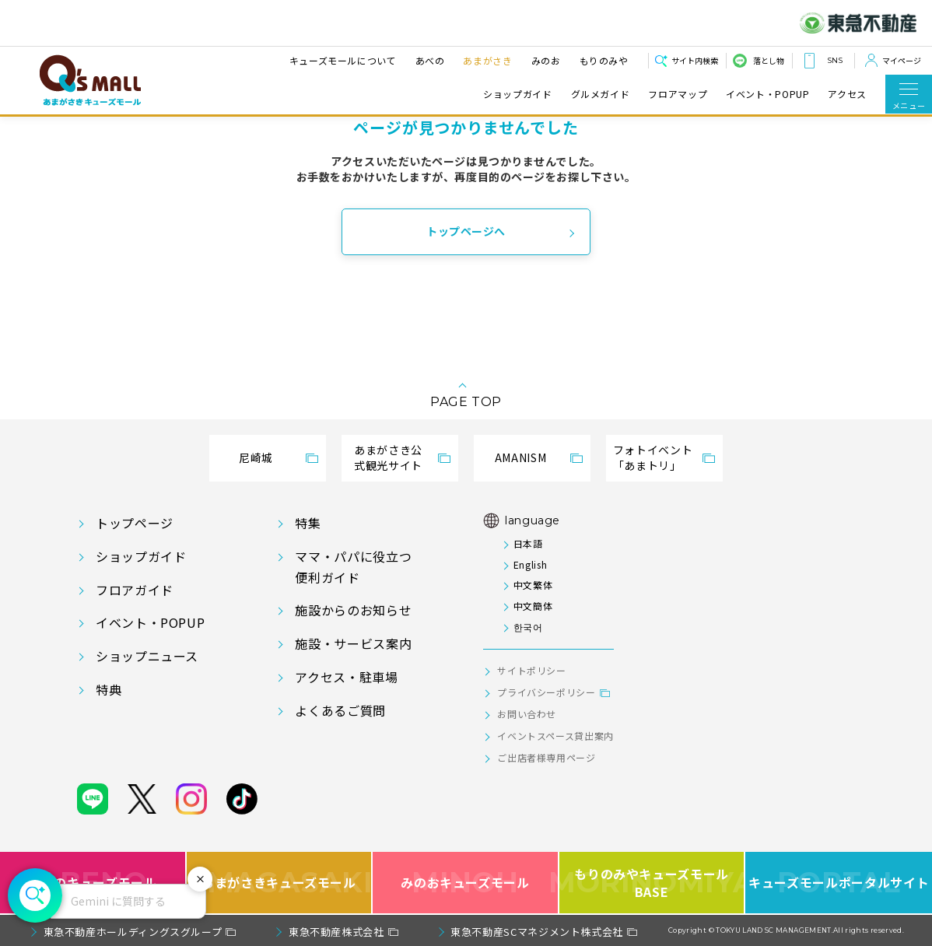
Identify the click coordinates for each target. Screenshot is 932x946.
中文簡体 (533, 605)
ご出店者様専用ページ (546, 757)
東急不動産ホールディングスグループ (133, 931)
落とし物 (768, 60)
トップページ (134, 522)
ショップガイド (517, 93)
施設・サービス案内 (353, 643)
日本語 (528, 543)
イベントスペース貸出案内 (555, 735)
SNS (835, 60)
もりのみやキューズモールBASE (652, 882)
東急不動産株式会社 (336, 931)
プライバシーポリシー (546, 692)
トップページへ (466, 231)
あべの (428, 60)
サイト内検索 (694, 60)
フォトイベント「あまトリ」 (652, 457)
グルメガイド (600, 93)
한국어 (528, 626)
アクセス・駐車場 (346, 676)
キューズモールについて (340, 60)
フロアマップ (677, 93)
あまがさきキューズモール (280, 882)
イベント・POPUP (767, 93)
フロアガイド (134, 589)
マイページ (901, 60)
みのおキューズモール (465, 882)
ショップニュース (147, 655)
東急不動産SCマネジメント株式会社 (536, 931)
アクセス (847, 93)
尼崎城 (256, 457)
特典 (108, 689)
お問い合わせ (526, 713)
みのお (544, 60)
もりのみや (601, 60)
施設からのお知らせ (353, 610)
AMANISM (520, 457)
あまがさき (485, 60)
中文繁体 (533, 584)
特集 (308, 522)
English (530, 564)
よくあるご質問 (340, 710)
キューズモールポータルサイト (838, 882)
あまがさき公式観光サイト (388, 457)
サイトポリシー (531, 670)
